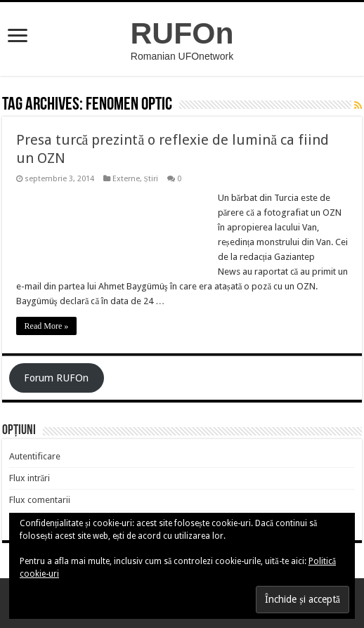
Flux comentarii (39, 500)
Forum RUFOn (56, 378)
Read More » (47, 326)
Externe (126, 178)
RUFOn (182, 33)
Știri (151, 178)
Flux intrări (30, 478)
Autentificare (34, 456)
